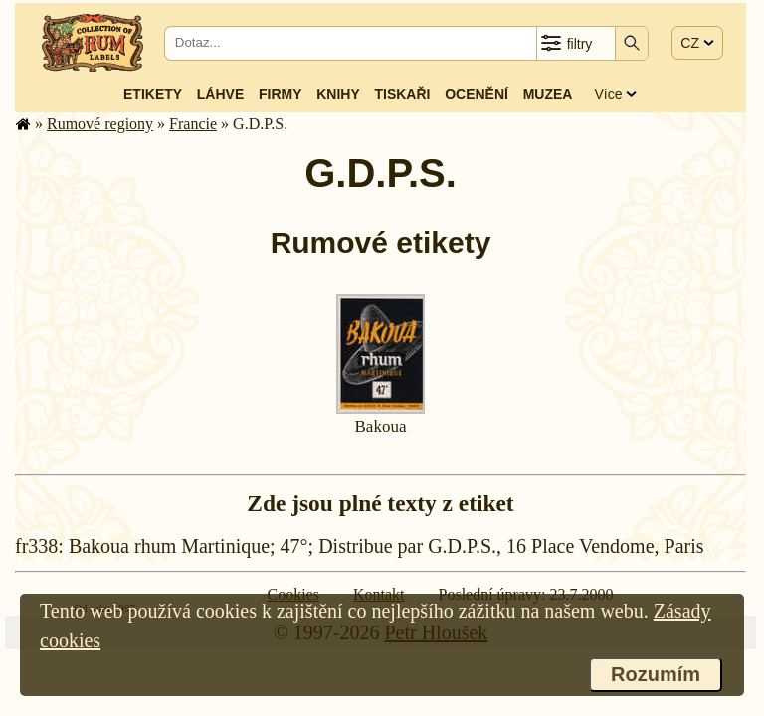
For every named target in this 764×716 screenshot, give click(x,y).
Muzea (548, 94)
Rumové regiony (100, 123)
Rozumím (655, 674)
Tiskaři (402, 94)
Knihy (338, 94)
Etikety (152, 94)
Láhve (220, 94)
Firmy (280, 94)
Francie (193, 123)
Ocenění (476, 94)
